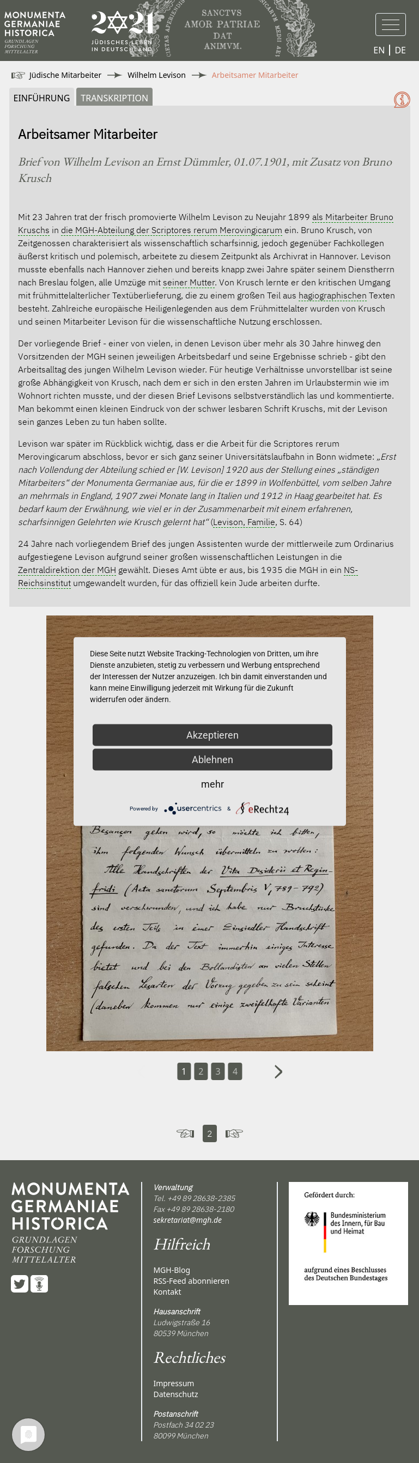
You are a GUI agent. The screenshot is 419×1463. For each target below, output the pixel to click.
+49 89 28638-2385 (201, 1198)
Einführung (42, 98)
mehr (212, 784)
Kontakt (167, 1292)
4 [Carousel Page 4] (235, 1071)
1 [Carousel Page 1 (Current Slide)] (183, 1071)
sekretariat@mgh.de (187, 1220)
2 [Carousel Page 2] (200, 1071)
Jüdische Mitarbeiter (65, 75)
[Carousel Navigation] (209, 1087)
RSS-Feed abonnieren (191, 1281)
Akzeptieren (212, 735)
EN (379, 50)
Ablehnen (212, 759)
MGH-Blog (171, 1270)
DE (400, 50)
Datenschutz (175, 1394)
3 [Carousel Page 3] (218, 1071)
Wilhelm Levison (156, 75)
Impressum (173, 1383)
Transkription (114, 98)
